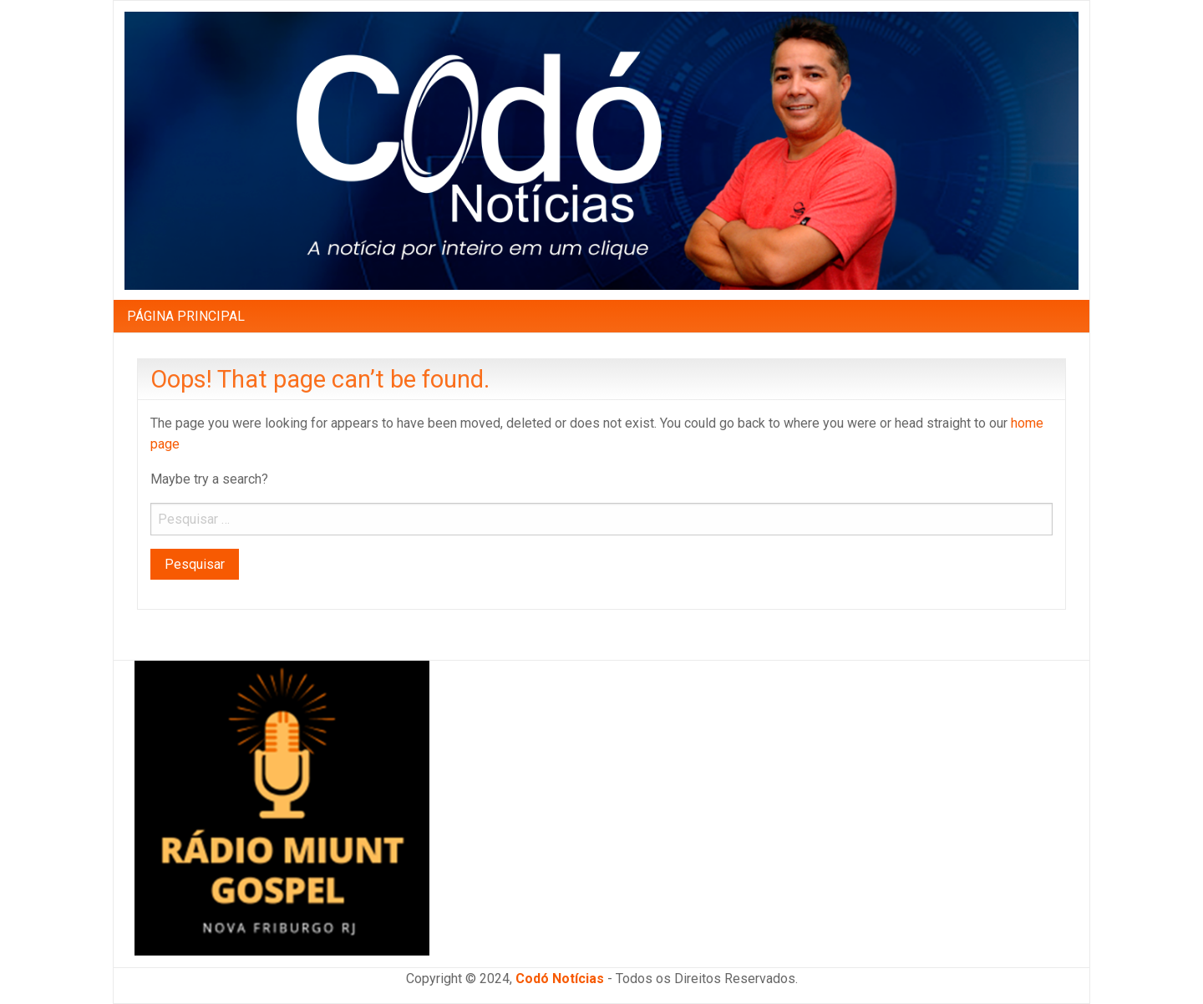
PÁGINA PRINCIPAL (186, 316)
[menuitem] (186, 316)
